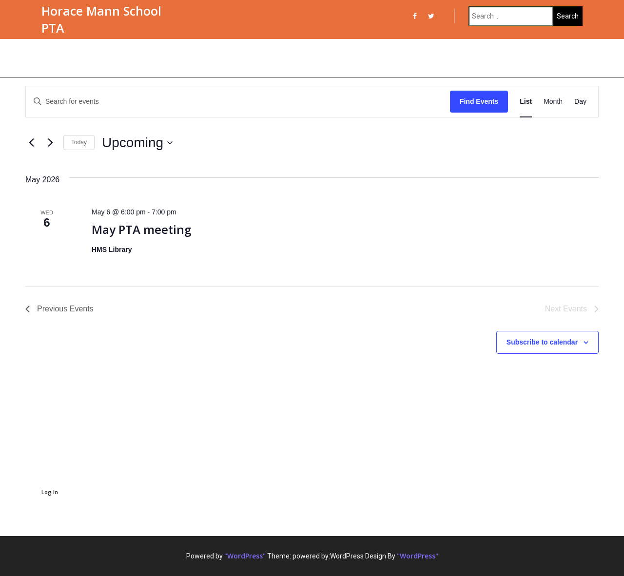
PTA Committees (181, 58)
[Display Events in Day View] (580, 101)
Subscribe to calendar (542, 342)
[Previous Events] (31, 143)
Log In (49, 492)
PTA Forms (247, 58)
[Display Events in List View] (526, 101)
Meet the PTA (111, 58)
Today (79, 142)
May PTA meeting (141, 229)
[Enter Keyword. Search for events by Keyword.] (238, 101)
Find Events (479, 101)
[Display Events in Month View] (553, 101)
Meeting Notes (309, 58)
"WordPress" (245, 555)
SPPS (481, 58)
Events (58, 58)
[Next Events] (50, 143)
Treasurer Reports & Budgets (404, 58)
